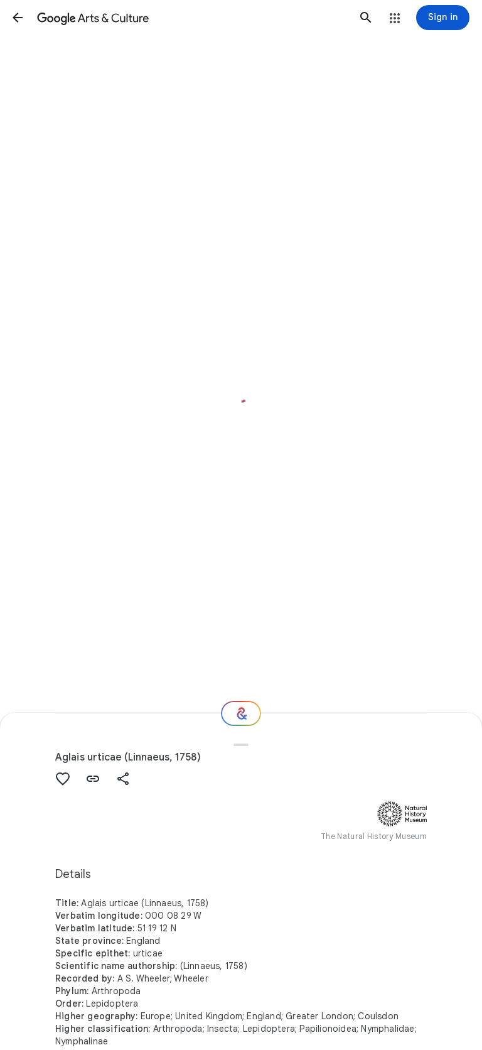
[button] (18, 18)
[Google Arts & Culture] (191, 17)
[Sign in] (442, 17)
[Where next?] (241, 713)
